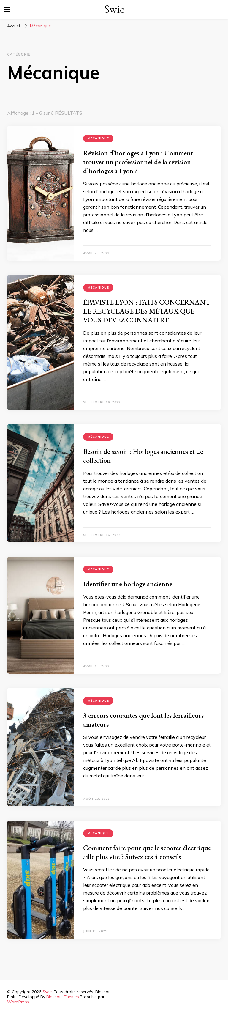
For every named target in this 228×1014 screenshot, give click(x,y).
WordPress (18, 1001)
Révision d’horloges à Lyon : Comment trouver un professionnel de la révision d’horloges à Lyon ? (138, 161)
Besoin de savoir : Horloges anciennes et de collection (143, 456)
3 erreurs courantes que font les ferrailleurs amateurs (143, 720)
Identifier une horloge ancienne (127, 583)
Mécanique (98, 138)
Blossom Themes (62, 996)
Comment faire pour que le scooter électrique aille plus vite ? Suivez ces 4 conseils (147, 852)
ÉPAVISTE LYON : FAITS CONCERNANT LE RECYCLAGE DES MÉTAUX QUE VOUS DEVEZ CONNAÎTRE (146, 311)
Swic (114, 9)
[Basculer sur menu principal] (7, 9)
